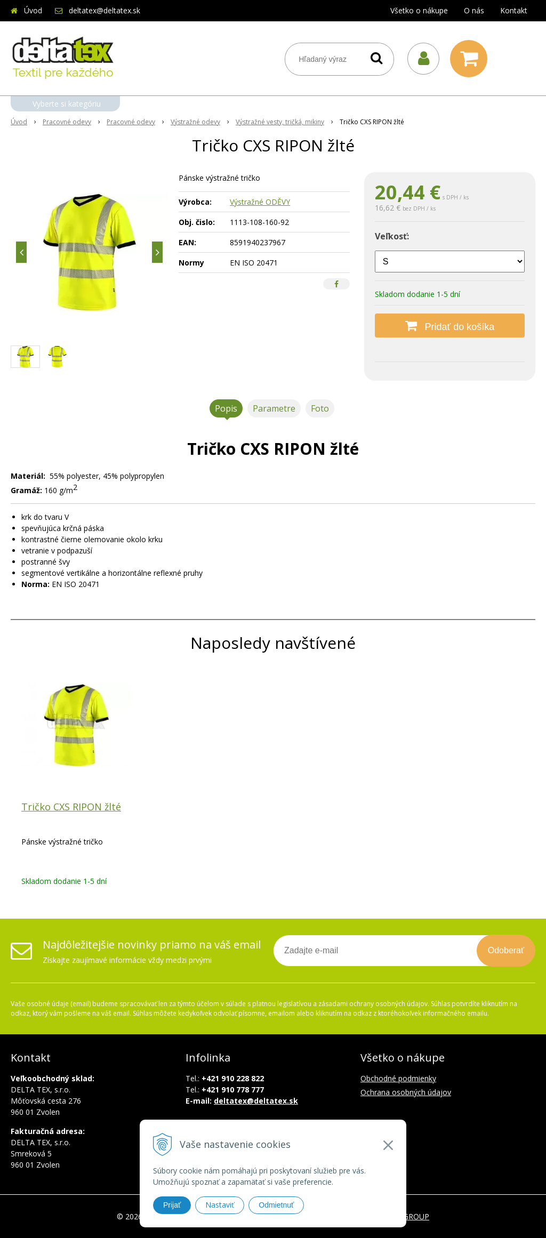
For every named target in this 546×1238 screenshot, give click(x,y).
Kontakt (513, 10)
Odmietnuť (276, 1205)
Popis (226, 408)
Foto (320, 408)
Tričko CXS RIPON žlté (71, 806)
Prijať (172, 1205)
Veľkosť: (392, 236)
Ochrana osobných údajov (405, 1092)
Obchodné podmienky (398, 1078)
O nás (474, 10)
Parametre (274, 408)
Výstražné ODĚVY (260, 202)
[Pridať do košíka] (450, 325)
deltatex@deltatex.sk (104, 10)
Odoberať (506, 950)
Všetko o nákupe (419, 10)
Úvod (33, 10)
